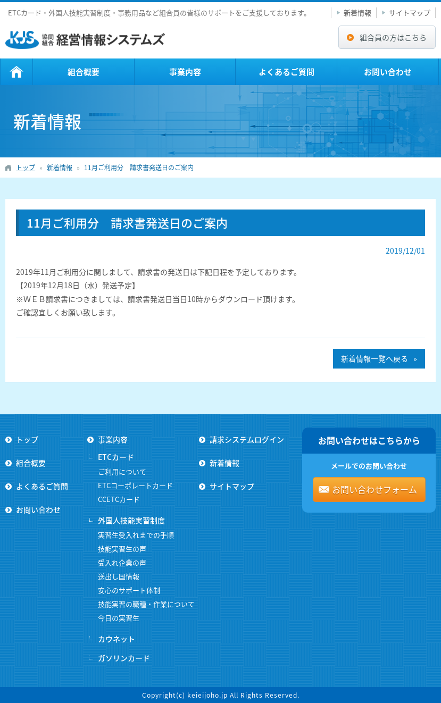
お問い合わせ (388, 72)
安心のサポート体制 (129, 590)
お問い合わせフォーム (374, 489)
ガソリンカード (124, 657)
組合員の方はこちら (393, 37)
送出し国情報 (118, 576)
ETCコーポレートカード (135, 485)
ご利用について (122, 471)
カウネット (116, 638)
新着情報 (357, 12)
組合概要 (83, 72)
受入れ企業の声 (122, 562)
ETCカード (116, 456)
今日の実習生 (118, 618)
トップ (16, 71)
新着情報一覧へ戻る (374, 358)
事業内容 (185, 72)
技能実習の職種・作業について (146, 604)
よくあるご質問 (286, 72)
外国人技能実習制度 (131, 520)
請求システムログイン (247, 439)
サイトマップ (409, 12)
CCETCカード (119, 499)
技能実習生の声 (122, 548)
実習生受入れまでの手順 (136, 535)
